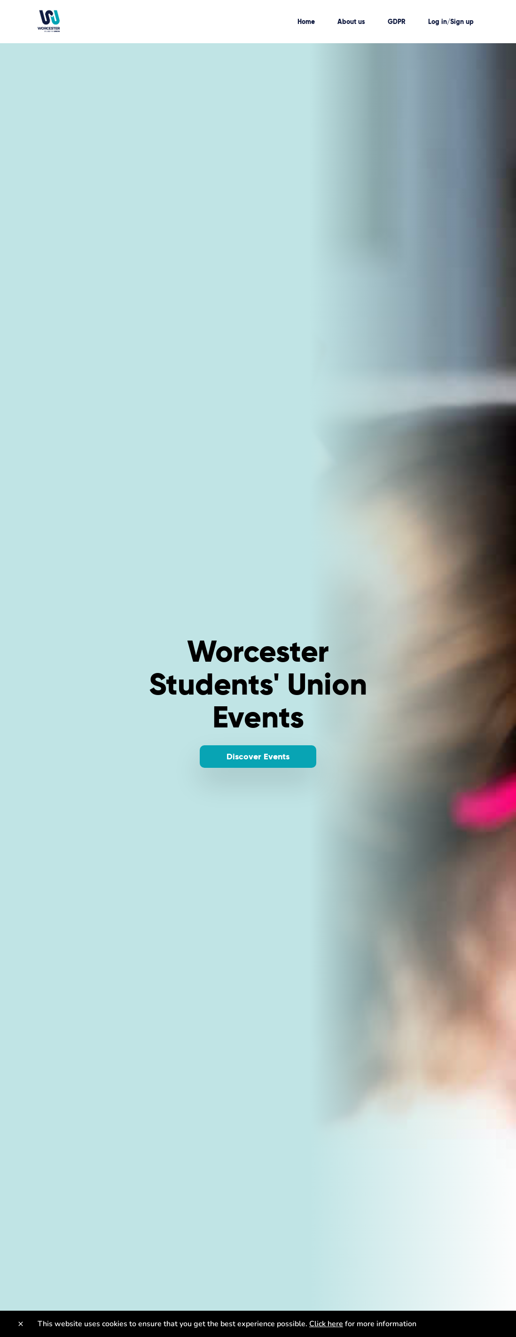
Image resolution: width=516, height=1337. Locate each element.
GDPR (397, 21)
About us (351, 21)
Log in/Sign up (451, 21)
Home (306, 21)
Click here (326, 1324)
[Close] (20, 1324)
